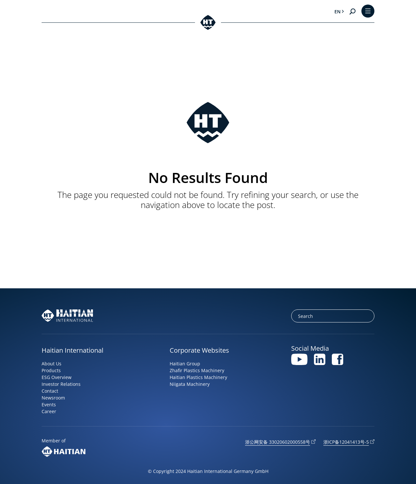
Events (49, 404)
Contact (50, 391)
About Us (51, 363)
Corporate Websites (199, 350)
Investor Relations (61, 384)
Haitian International (72, 350)
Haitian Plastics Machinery (198, 377)
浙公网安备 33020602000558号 (277, 442)
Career (49, 411)
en (337, 11)
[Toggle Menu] (367, 11)
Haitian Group (185, 363)
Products (51, 370)
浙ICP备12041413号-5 (346, 442)
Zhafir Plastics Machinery (197, 370)
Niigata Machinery (190, 384)
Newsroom (53, 398)
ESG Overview (57, 377)
